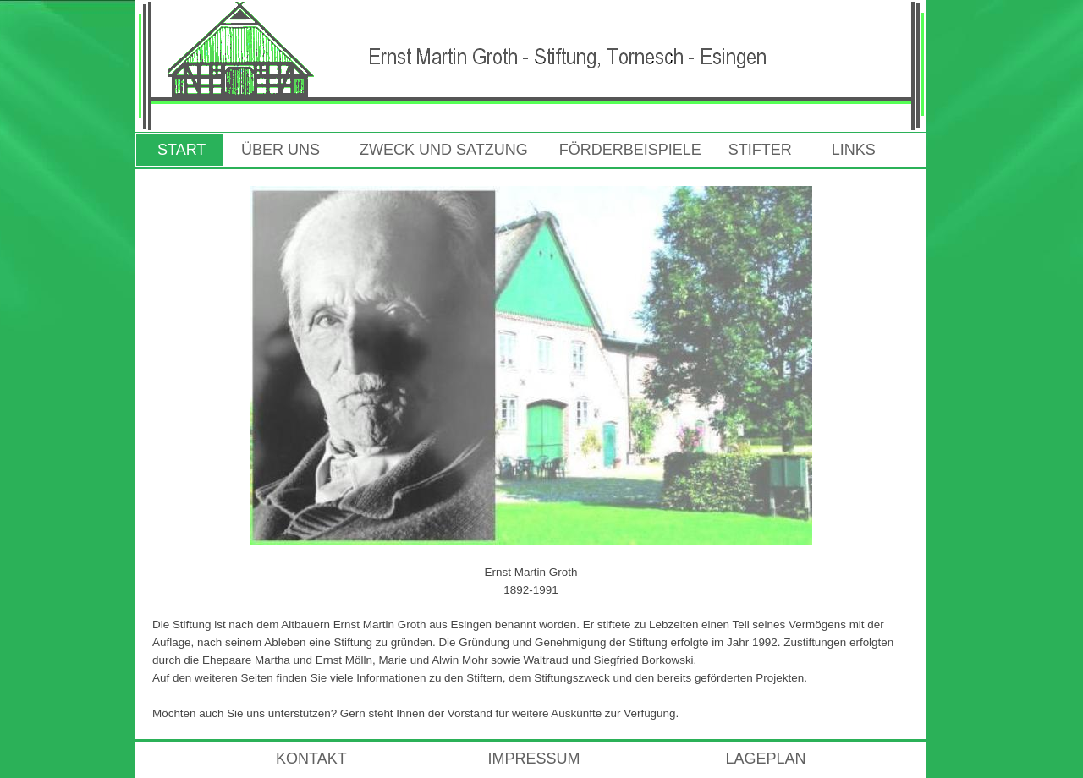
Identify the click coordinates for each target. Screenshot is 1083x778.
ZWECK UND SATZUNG (444, 149)
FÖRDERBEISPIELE (630, 149)
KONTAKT (275, 758)
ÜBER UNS (280, 149)
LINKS (849, 149)
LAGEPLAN (765, 758)
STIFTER (760, 149)
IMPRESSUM (533, 758)
